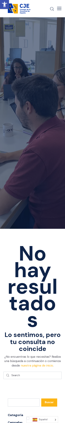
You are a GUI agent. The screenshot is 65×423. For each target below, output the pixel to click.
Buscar (49, 402)
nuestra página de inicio (37, 365)
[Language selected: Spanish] (42, 419)
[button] (4, 4)
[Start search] (7, 375)
